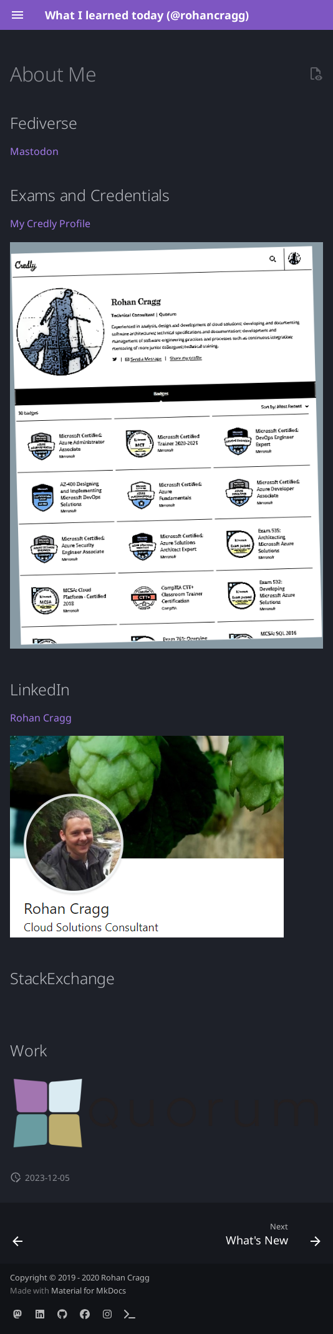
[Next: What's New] (271, 1237)
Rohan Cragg (41, 718)
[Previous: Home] (18, 1237)
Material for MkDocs (88, 1290)
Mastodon (34, 151)
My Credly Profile (50, 223)
